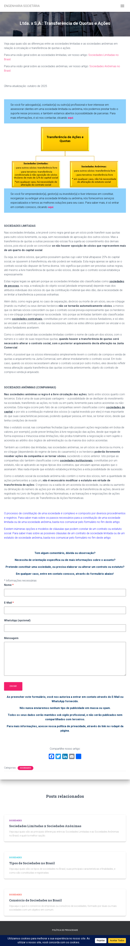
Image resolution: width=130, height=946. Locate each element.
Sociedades (25, 768)
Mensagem (11, 638)
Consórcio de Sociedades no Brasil (35, 900)
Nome (9, 585)
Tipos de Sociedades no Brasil (32, 863)
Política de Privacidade (65, 930)
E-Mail (9, 602)
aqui (50, 207)
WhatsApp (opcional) (17, 620)
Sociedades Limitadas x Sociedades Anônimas (45, 826)
